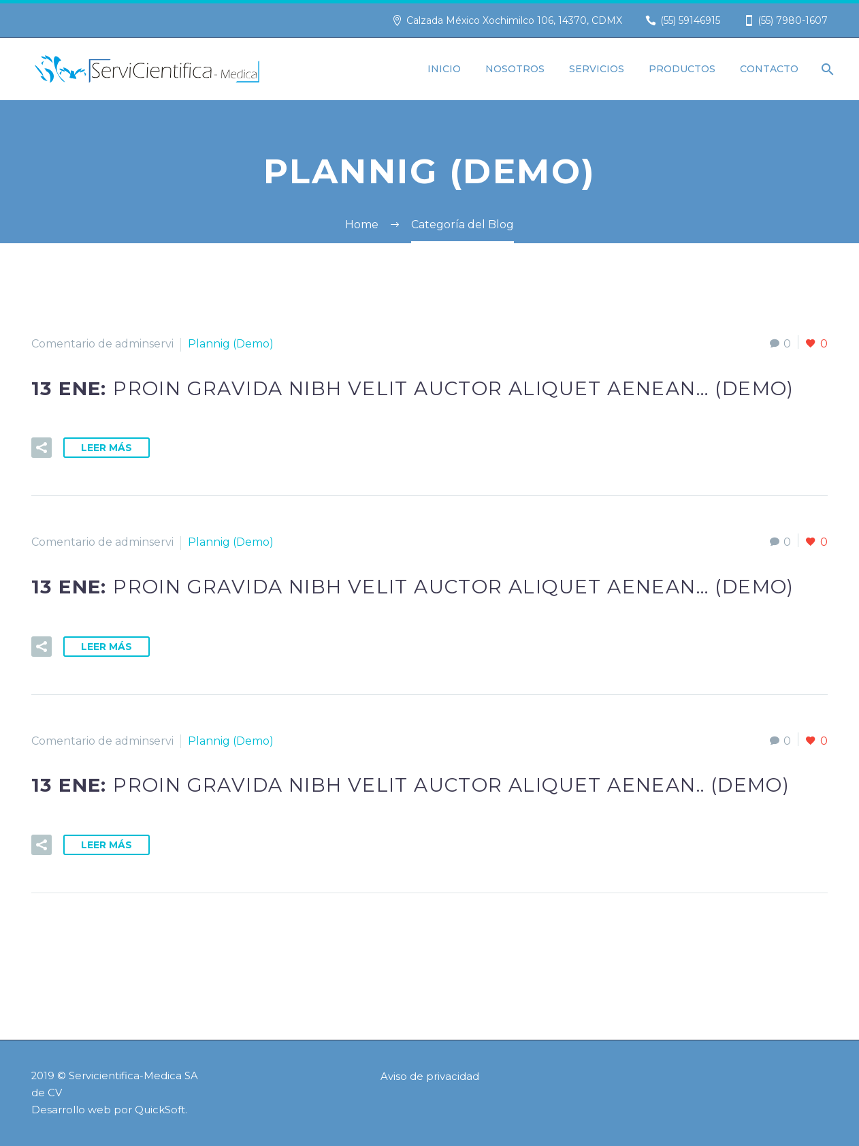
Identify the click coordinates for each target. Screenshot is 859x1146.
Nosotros (515, 69)
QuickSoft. (161, 1110)
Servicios (596, 69)
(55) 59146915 (690, 20)
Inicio (444, 69)
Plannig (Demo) (231, 343)
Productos (682, 69)
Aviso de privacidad (429, 1077)
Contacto (769, 69)
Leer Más (106, 448)
